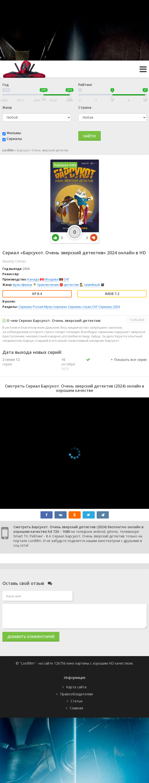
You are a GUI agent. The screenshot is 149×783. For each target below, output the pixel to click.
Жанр (7, 107)
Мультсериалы (55, 306)
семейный (92, 284)
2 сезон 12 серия (11, 361)
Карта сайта (76, 687)
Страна (84, 107)
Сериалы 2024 (109, 306)
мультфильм (22, 284)
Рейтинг (85, 84)
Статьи (76, 701)
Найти (89, 136)
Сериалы (14, 138)
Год (5, 84)
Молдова (51, 279)
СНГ (66, 279)
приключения (48, 284)
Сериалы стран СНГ (83, 306)
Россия (38, 306)
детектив (71, 284)
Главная (76, 708)
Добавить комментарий (31, 636)
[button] (129, 364)
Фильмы (14, 133)
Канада (33, 279)
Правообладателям (76, 694)
